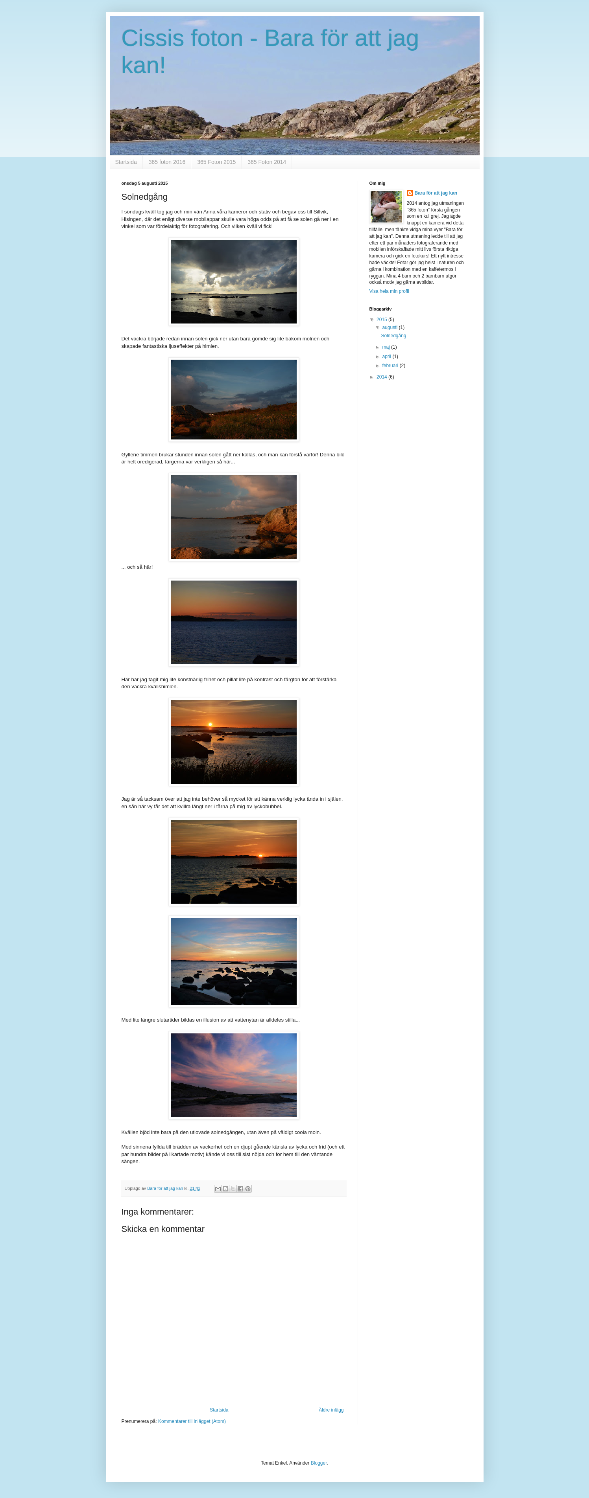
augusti (390, 327)
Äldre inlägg (331, 1410)
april (387, 356)
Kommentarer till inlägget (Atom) (192, 1421)
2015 (382, 319)
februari (390, 365)
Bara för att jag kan (436, 193)
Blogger (319, 1463)
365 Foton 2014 (266, 162)
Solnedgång (393, 335)
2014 (382, 377)
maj (386, 347)
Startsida (126, 162)
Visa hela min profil (389, 291)
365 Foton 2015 (216, 162)
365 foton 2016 (167, 162)
